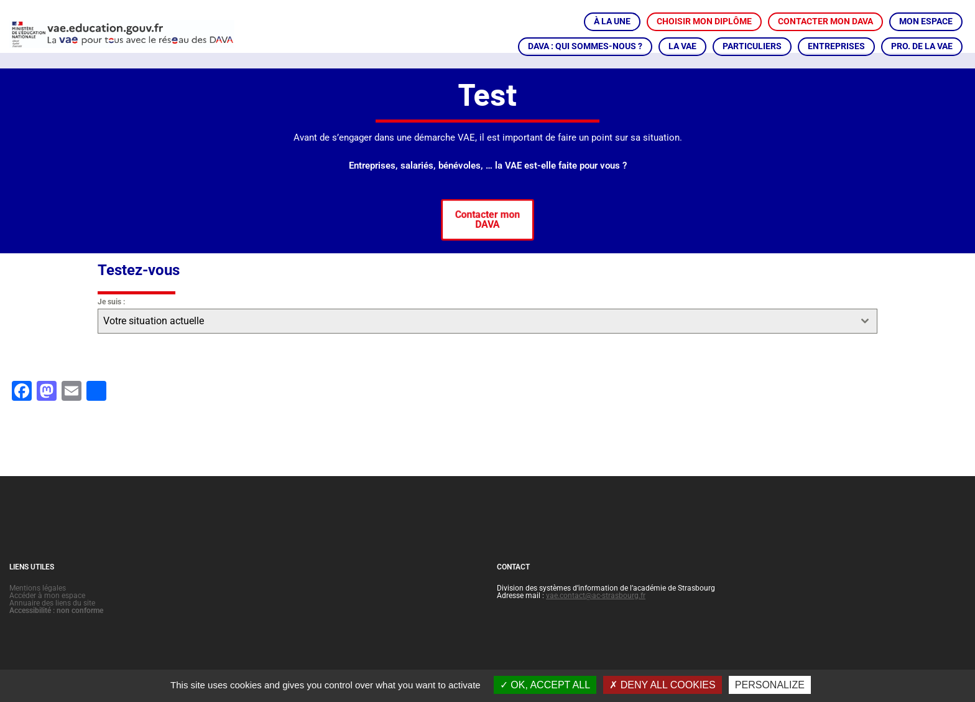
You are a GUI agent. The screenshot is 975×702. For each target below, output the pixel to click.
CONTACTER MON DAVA (825, 21)
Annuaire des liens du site (52, 618)
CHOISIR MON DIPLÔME (704, 21)
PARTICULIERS (752, 46)
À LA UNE (612, 21)
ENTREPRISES (836, 46)
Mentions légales (37, 603)
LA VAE (682, 46)
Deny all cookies (662, 685)
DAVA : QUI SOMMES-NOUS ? (585, 46)
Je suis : (111, 316)
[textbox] (475, 336)
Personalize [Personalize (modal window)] (770, 685)
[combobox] (487, 336)
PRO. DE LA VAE (922, 46)
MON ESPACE (926, 21)
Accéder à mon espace (47, 610)
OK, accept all (545, 685)
